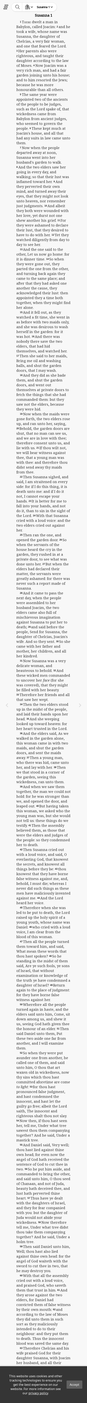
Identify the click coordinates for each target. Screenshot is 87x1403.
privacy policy (38, 1393)
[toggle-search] (17, 7)
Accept (74, 1384)
